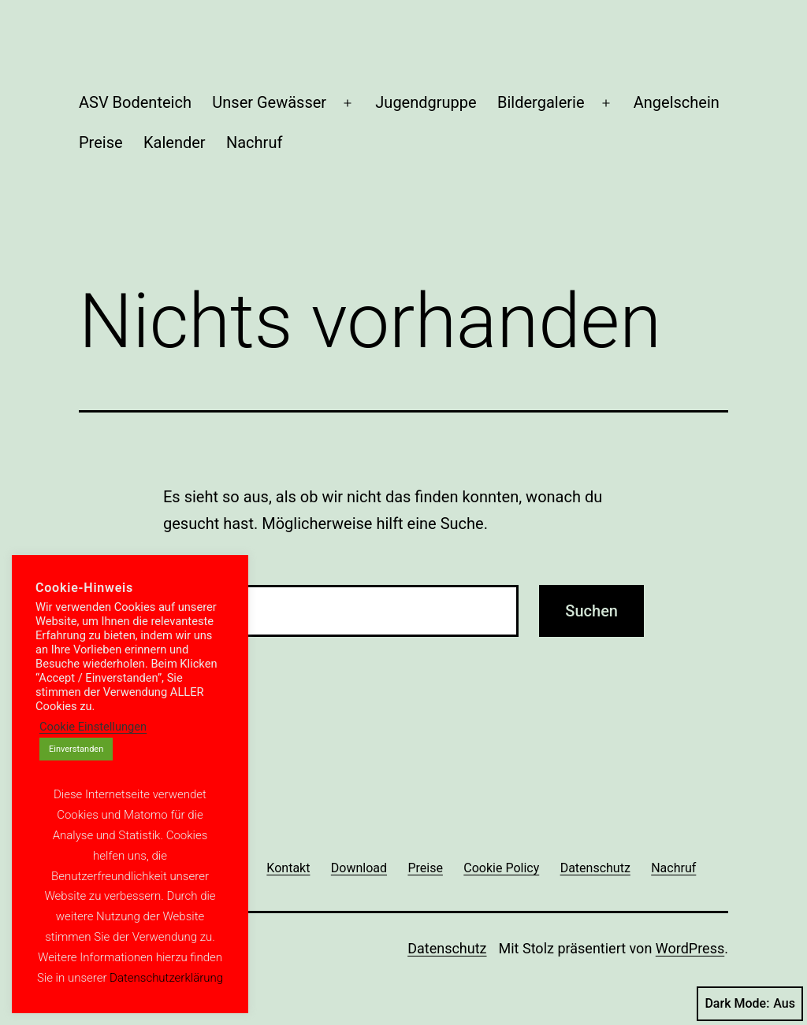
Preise (101, 142)
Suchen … (193, 564)
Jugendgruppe (425, 102)
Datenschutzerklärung (166, 978)
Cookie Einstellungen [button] (93, 727)
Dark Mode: (750, 1003)
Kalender (174, 142)
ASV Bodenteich (135, 102)
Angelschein (677, 102)
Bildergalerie (541, 102)
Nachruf (254, 142)
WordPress (690, 948)
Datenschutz (446, 948)
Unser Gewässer (269, 102)
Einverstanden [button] (76, 749)
